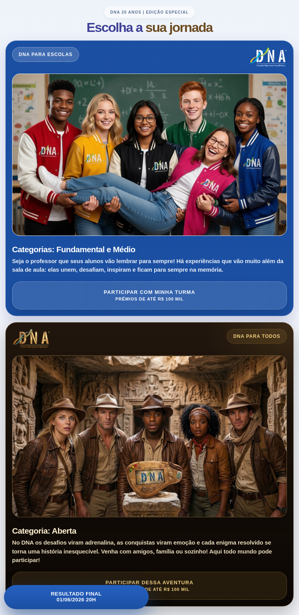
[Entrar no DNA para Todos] (149, 464)
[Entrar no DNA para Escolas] (149, 178)
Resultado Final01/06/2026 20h (76, 597)
